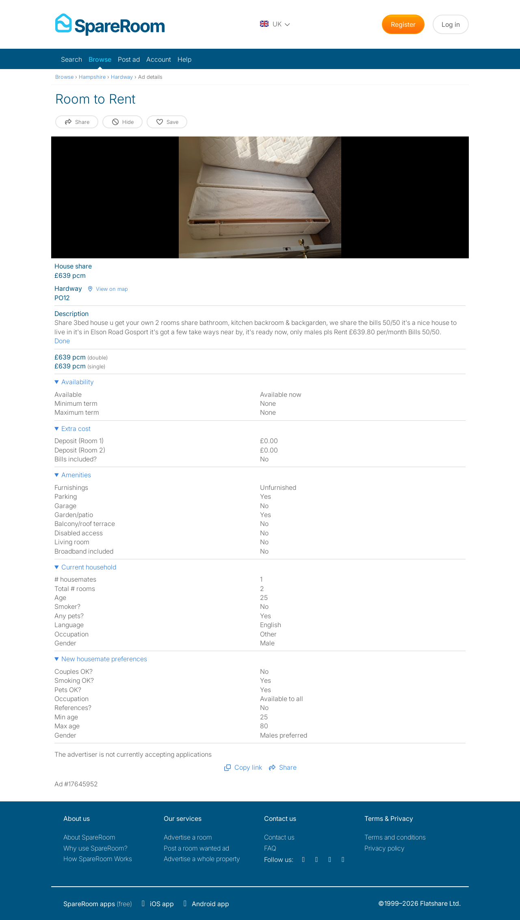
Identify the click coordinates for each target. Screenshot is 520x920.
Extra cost (76, 428)
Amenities (76, 475)
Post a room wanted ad (196, 848)
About (89, 837)
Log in (451, 24)
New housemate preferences (104, 659)
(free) (97, 904)
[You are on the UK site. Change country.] (275, 24)
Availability (77, 382)
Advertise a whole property (202, 859)
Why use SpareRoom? (95, 848)
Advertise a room (188, 837)
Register (403, 24)
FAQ (270, 848)
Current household (88, 567)
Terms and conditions (395, 837)
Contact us (279, 837)
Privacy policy (384, 848)
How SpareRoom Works (97, 859)
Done (62, 341)
